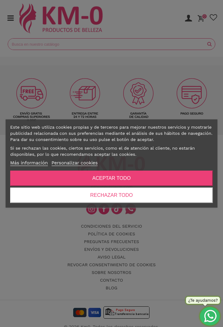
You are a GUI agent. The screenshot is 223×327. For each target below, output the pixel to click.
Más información (29, 163)
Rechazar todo (111, 195)
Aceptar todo (111, 178)
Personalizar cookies (75, 163)
